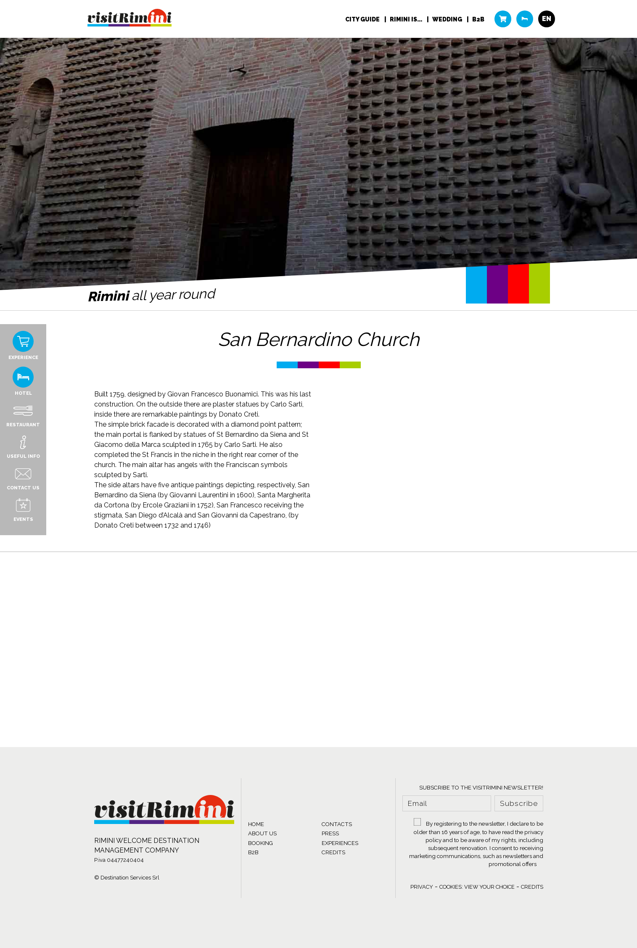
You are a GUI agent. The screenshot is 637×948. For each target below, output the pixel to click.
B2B (478, 19)
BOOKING (260, 843)
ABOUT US (262, 833)
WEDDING (447, 19)
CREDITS (333, 852)
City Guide (363, 19)
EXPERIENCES (340, 843)
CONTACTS (337, 824)
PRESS (330, 833)
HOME (256, 824)
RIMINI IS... (406, 19)
